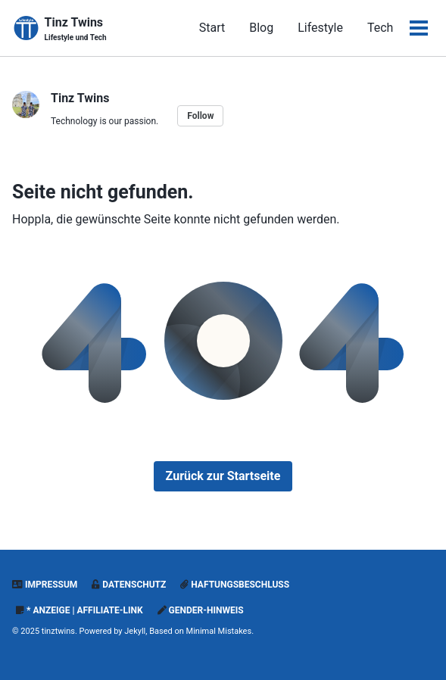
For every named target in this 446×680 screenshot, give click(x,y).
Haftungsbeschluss (234, 584)
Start (212, 27)
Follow (200, 116)
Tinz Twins (76, 29)
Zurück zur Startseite (223, 476)
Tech (380, 27)
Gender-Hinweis (201, 610)
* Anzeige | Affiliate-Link (79, 610)
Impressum (44, 584)
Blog (261, 27)
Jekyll (134, 631)
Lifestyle (320, 27)
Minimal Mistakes (219, 631)
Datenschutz (129, 584)
